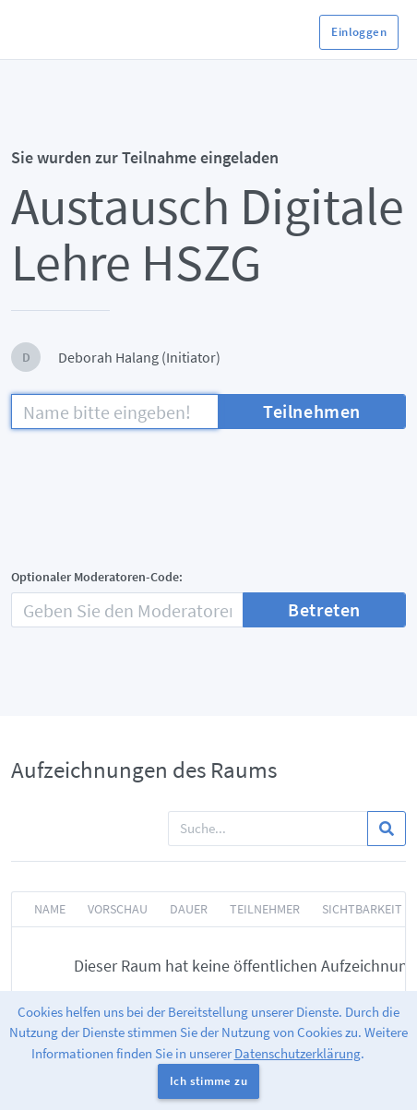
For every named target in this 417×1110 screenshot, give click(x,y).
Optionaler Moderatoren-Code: (97, 576)
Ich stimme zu (208, 1081)
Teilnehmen (312, 411)
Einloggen (359, 32)
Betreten (324, 609)
